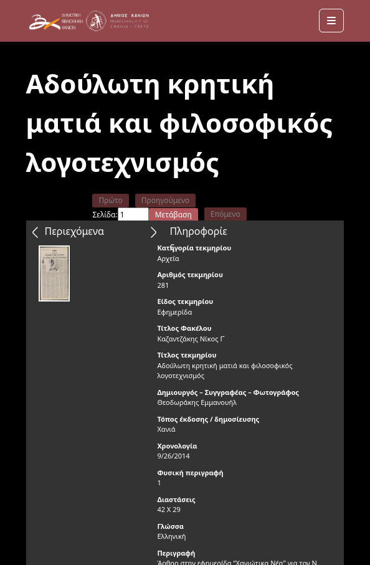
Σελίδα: (104, 214)
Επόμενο (225, 214)
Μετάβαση (173, 214)
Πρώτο (110, 200)
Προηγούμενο (165, 200)
